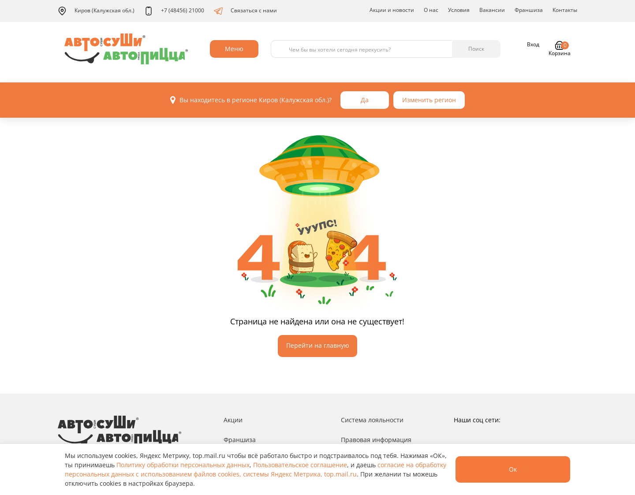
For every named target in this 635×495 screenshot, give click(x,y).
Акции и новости (392, 10)
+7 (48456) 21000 (174, 11)
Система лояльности (372, 420)
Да (365, 100)
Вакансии (492, 10)
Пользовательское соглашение (300, 465)
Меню (234, 49)
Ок (513, 469)
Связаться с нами (245, 11)
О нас (431, 10)
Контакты (565, 10)
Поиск (476, 48)
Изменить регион (429, 100)
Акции (233, 420)
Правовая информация (376, 439)
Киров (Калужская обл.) (96, 11)
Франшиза (529, 10)
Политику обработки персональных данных (183, 465)
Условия (459, 10)
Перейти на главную (317, 345)
